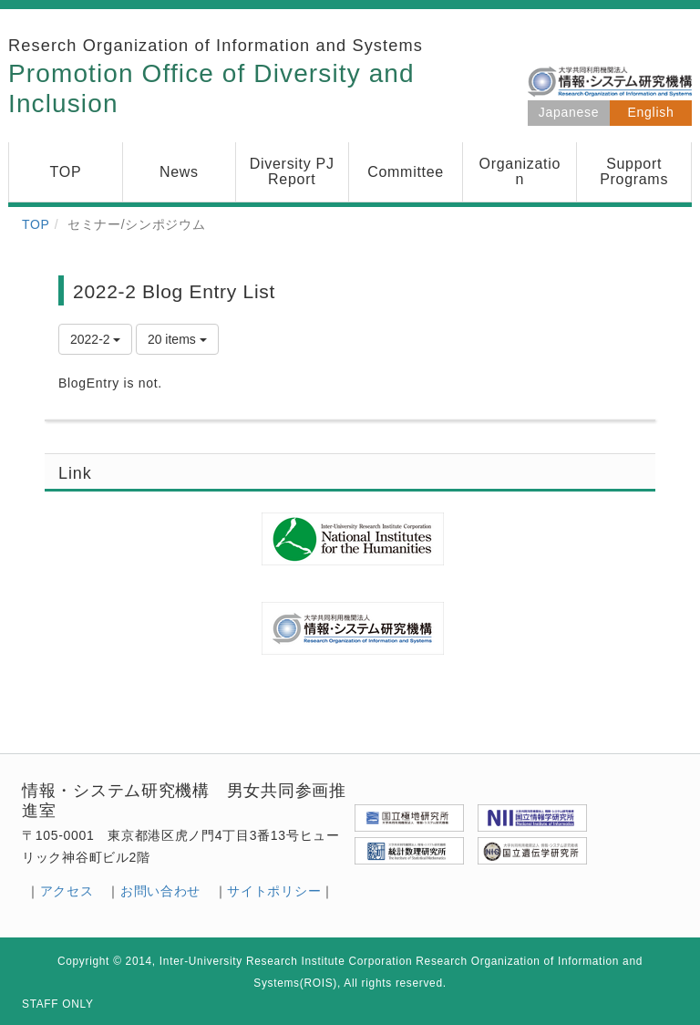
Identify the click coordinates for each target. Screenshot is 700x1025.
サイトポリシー (274, 891)
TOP (36, 224)
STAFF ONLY (58, 1004)
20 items (177, 339)
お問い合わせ (160, 891)
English (651, 112)
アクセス (67, 891)
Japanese (569, 112)
